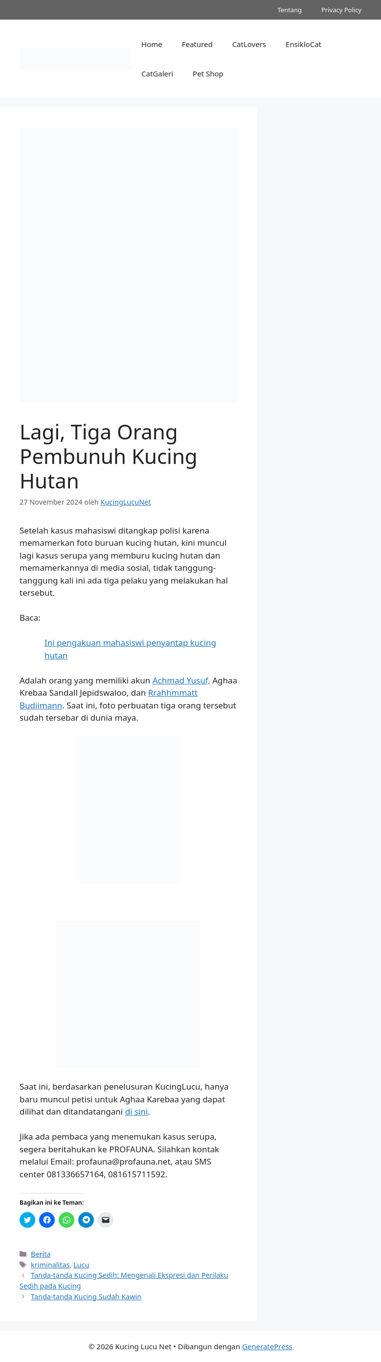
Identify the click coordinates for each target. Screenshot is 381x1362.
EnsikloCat (303, 44)
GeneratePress (267, 1346)
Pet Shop (208, 73)
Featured (197, 44)
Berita (41, 1254)
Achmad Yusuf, (181, 680)
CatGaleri (157, 73)
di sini (136, 1111)
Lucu (81, 1264)
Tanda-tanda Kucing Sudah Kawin (86, 1296)
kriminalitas (50, 1264)
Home (151, 44)
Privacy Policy (341, 9)
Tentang (289, 9)
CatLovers (249, 44)
